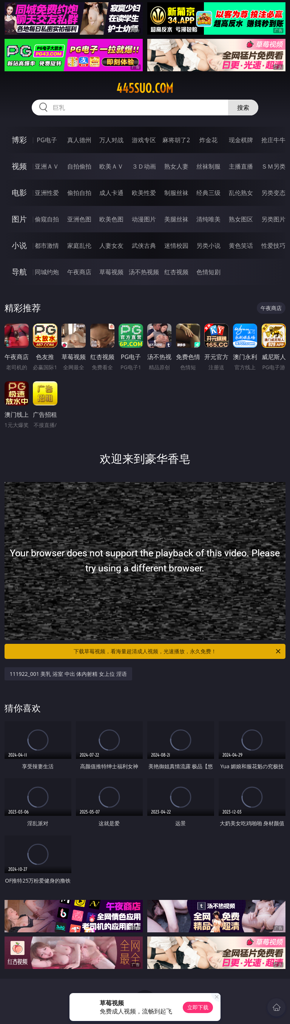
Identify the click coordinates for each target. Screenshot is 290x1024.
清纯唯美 (208, 219)
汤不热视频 (144, 272)
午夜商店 (79, 272)
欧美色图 (111, 219)
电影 (19, 192)
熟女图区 (241, 219)
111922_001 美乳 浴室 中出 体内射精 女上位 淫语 (68, 673)
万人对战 (111, 140)
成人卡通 (111, 193)
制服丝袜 (176, 193)
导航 (19, 272)
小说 (19, 245)
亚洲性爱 (47, 193)
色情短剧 (208, 272)
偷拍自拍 (79, 193)
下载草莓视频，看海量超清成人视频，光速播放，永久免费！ (178, 651)
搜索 (243, 107)
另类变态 (273, 193)
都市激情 (47, 245)
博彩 (19, 140)
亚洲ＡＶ (47, 166)
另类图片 (273, 219)
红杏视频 (176, 272)
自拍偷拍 (79, 166)
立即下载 (197, 1007)
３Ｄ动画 (144, 166)
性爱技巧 (273, 245)
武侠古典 (144, 245)
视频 (19, 166)
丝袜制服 (208, 166)
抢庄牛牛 (273, 140)
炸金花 (208, 140)
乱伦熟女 (241, 193)
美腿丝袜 (176, 219)
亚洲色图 (79, 219)
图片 (19, 219)
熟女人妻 (176, 166)
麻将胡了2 (176, 140)
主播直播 (241, 166)
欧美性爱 (144, 193)
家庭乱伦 (79, 245)
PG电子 (47, 140)
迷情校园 (176, 245)
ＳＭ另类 (273, 166)
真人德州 (79, 140)
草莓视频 (111, 272)
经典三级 (208, 193)
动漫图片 (144, 219)
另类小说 (208, 245)
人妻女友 (111, 245)
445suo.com (144, 88)
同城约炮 (47, 272)
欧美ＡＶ (111, 166)
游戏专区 (144, 140)
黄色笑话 (241, 245)
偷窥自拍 (47, 219)
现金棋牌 (241, 140)
